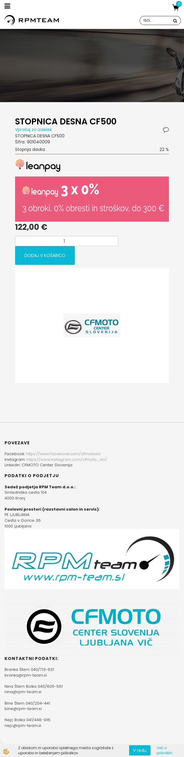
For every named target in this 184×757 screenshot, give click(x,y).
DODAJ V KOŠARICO (44, 255)
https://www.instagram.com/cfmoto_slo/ (67, 459)
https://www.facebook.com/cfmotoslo (63, 454)
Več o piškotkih (165, 750)
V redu (140, 750)
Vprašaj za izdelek (33, 130)
